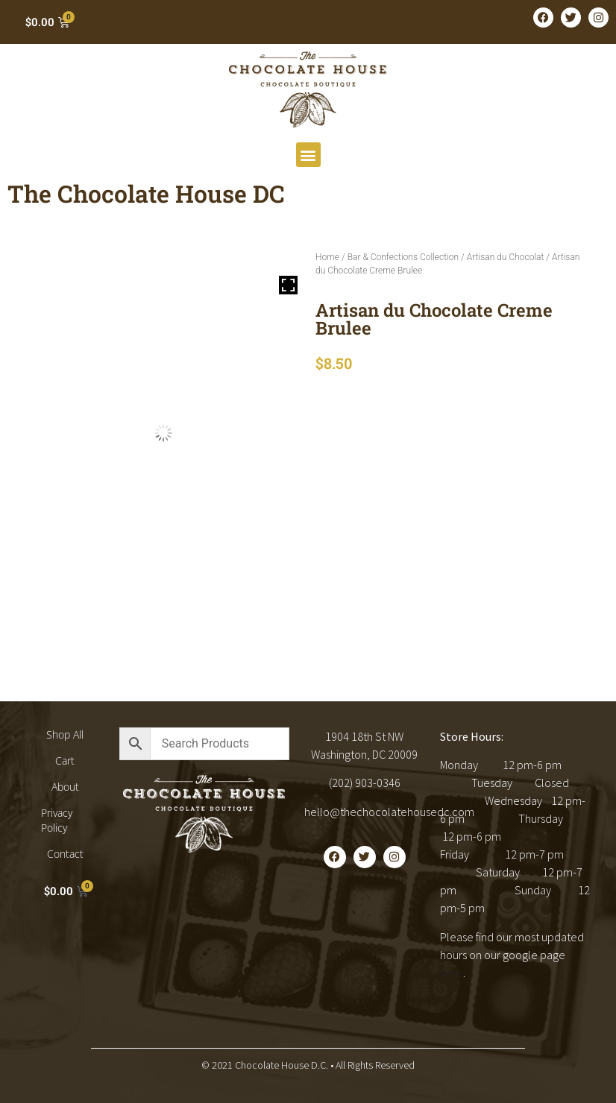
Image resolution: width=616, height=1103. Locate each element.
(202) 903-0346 (364, 782)
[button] (308, 154)
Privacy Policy (56, 820)
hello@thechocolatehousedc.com (389, 811)
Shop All (65, 734)
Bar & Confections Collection (403, 257)
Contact (65, 854)
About (65, 787)
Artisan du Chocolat (505, 257)
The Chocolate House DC (146, 193)
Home (327, 257)
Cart (65, 760)
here (451, 972)
